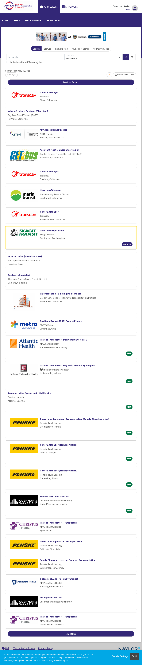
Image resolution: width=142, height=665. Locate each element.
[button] (132, 57)
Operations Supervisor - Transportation (61, 541)
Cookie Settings (120, 656)
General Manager (49, 92)
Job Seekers (49, 7)
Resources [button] (54, 20)
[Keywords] (36, 57)
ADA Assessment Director (53, 129)
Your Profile (33, 20)
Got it (135, 656)
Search (36, 48)
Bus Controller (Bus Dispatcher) (25, 256)
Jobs (17, 20)
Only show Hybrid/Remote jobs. (26, 62)
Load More (71, 633)
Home (5, 20)
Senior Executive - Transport (55, 496)
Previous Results (71, 82)
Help (6, 648)
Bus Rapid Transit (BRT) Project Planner (61, 320)
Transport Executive (51, 597)
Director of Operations (52, 230)
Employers (70, 7)
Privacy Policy (45, 648)
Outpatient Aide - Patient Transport (59, 578)
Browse (47, 48)
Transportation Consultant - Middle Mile (29, 393)
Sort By (10, 74)
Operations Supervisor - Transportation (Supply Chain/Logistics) (74, 418)
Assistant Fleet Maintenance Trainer (59, 149)
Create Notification (124, 74)
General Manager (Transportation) (58, 444)
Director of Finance (50, 190)
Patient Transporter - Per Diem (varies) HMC (63, 339)
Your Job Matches (80, 48)
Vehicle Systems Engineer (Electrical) (28, 111)
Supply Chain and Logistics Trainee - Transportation (68, 560)
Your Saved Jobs (101, 48)
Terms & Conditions (24, 648)
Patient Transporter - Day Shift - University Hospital (67, 365)
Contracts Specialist (19, 274)
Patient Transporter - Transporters (58, 522)
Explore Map (61, 48)
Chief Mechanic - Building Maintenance (60, 293)
